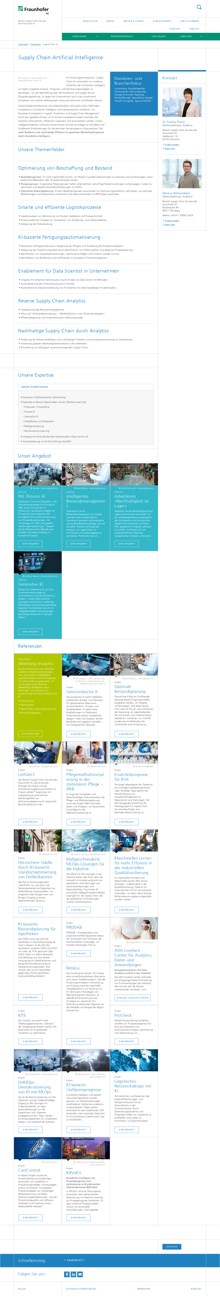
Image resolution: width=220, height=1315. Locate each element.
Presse (110, 21)
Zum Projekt (78, 753)
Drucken (172, 1265)
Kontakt (175, 29)
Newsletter (90, 21)
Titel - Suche (199, 7)
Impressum (143, 1308)
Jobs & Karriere (189, 21)
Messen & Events (134, 21)
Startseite (23, 44)
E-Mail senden (172, 144)
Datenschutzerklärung (81, 1308)
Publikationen (162, 21)
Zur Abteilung (30, 752)
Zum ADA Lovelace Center (133, 1016)
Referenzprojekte (122, 36)
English (194, 29)
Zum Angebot (30, 562)
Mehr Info (170, 148)
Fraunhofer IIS (74, 1279)
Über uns (185, 36)
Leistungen (159, 36)
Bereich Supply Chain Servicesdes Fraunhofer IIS (32, 22)
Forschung (79, 36)
